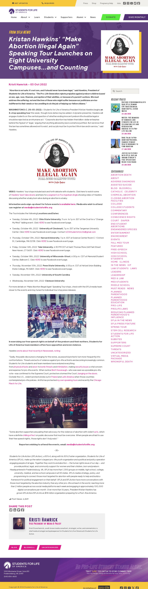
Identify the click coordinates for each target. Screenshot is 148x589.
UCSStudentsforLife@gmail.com (81, 232)
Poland (54, 376)
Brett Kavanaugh (59, 370)
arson (35, 366)
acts (96, 431)
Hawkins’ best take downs (23, 195)
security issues (82, 366)
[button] (48, 3)
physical (17, 366)
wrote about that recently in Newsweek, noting (38, 350)
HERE (41, 222)
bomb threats (46, 366)
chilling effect (29, 435)
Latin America (68, 376)
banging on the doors (87, 373)
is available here (67, 204)
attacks (24, 366)
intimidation (62, 366)
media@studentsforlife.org (38, 207)
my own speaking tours (67, 380)
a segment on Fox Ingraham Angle (62, 195)
